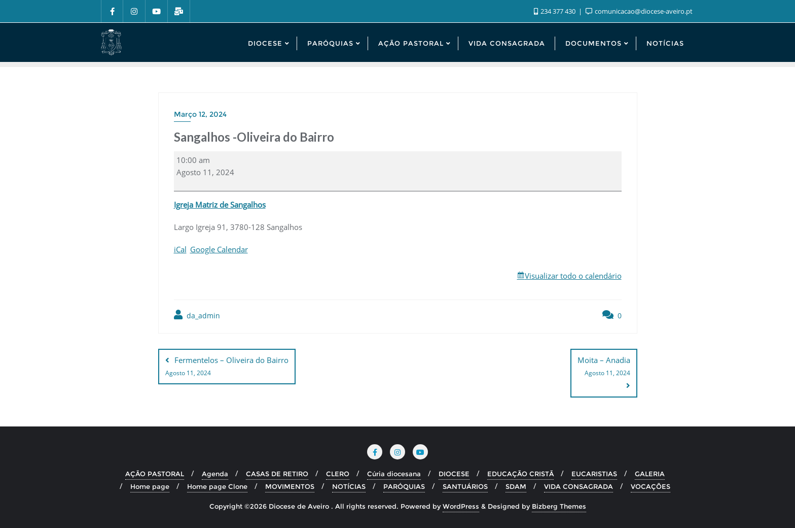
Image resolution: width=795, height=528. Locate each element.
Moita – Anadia (603, 367)
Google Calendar (219, 249)
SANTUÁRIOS (465, 486)
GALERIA (650, 474)
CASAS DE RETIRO (277, 474)
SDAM (515, 486)
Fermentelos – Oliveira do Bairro (226, 367)
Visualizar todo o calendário (573, 276)
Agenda (215, 474)
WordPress (461, 506)
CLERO (337, 474)
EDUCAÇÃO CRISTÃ (520, 474)
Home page (149, 486)
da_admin (197, 315)
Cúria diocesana (394, 474)
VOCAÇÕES (650, 486)
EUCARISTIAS (594, 474)
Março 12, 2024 (200, 114)
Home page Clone (217, 486)
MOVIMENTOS (289, 486)
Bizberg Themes (559, 506)
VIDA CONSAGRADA (578, 486)
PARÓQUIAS (404, 486)
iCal (180, 249)
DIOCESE (454, 474)
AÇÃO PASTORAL (154, 474)
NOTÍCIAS (349, 486)
